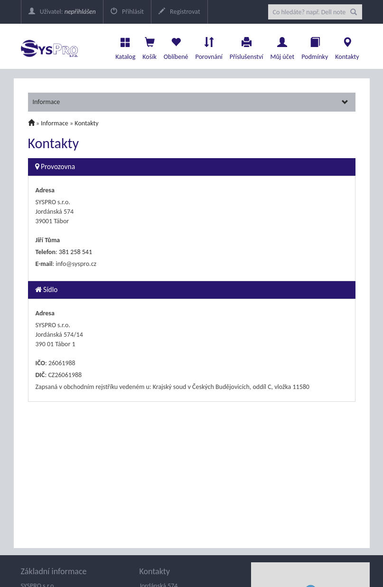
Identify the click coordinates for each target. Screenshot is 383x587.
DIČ (40, 375)
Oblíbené (176, 46)
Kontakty (347, 46)
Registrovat (179, 12)
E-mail (44, 264)
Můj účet (282, 46)
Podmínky (314, 46)
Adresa (45, 190)
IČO (41, 363)
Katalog (125, 46)
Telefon (46, 252)
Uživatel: (62, 12)
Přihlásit (127, 12)
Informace (190, 102)
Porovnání (208, 46)
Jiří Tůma (48, 240)
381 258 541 (75, 252)
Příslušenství (246, 46)
